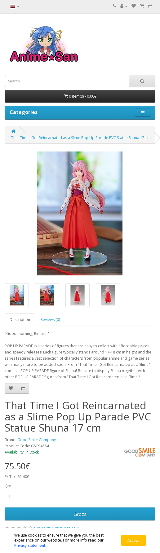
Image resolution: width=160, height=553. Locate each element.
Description (20, 319)
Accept (133, 540)
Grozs (80, 514)
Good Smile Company (36, 439)
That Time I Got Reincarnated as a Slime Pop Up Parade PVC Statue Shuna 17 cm (81, 137)
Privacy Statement (29, 545)
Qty (8, 486)
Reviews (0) (50, 319)
